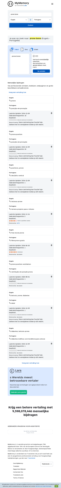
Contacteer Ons (18, 472)
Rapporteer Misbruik (19, 469)
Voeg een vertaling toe (17, 92)
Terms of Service (18, 478)
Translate (16, 466)
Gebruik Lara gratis (18, 392)
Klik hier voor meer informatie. (44, 486)
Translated (18, 475)
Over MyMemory (18, 463)
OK (56, 486)
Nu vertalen (41, 71)
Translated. (31, 458)
